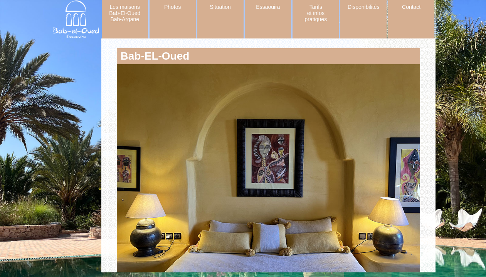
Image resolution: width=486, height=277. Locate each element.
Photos (172, 7)
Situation (220, 7)
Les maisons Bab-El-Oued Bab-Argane (124, 13)
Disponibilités (363, 7)
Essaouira (268, 7)
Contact (411, 7)
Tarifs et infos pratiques (316, 13)
